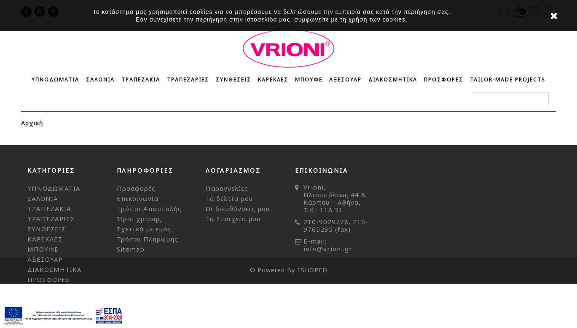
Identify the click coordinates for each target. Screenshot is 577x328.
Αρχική (32, 123)
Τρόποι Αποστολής (149, 208)
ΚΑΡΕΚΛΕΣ (273, 79)
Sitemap (131, 249)
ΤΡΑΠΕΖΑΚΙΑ (140, 79)
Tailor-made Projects (507, 79)
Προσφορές (136, 188)
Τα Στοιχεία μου (233, 218)
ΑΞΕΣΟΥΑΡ (345, 79)
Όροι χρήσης (139, 218)
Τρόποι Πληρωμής (147, 239)
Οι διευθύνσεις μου (238, 208)
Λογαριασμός (233, 170)
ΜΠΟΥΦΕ (308, 79)
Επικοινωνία (137, 198)
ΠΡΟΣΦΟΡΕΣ (443, 79)
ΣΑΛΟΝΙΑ (100, 79)
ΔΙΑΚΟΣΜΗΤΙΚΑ (392, 79)
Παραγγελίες (227, 188)
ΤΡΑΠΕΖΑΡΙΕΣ (188, 79)
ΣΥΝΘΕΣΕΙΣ (233, 79)
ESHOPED (312, 314)
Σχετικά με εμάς (144, 229)
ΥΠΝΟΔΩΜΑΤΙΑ (55, 79)
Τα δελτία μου (229, 198)
